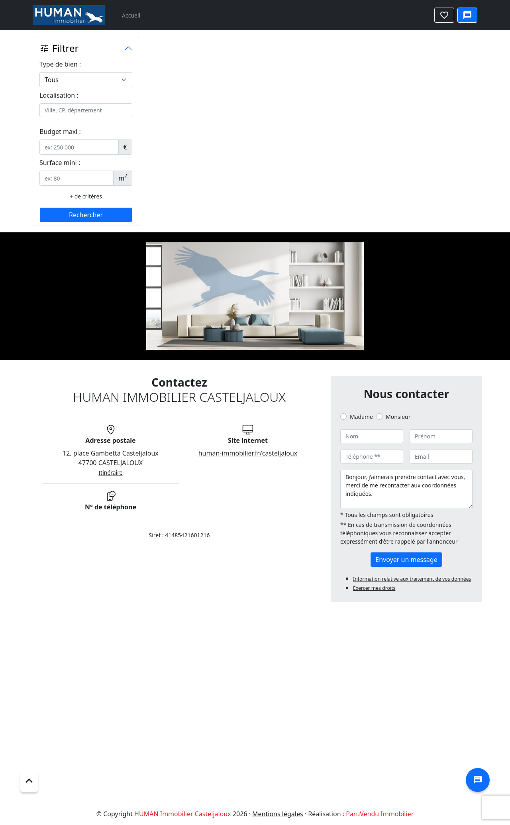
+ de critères (86, 196)
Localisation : (58, 95)
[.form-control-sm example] (79, 147)
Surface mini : (59, 162)
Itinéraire (110, 472)
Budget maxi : (60, 131)
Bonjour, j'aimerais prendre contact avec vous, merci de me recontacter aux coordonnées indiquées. (406, 489)
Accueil (131, 15)
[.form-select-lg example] (85, 79)
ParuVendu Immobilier (380, 813)
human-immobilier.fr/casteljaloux (248, 453)
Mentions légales (277, 813)
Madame (361, 416)
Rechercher (86, 214)
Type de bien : (60, 64)
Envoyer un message (406, 559)
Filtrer (58, 48)
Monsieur (398, 416)
